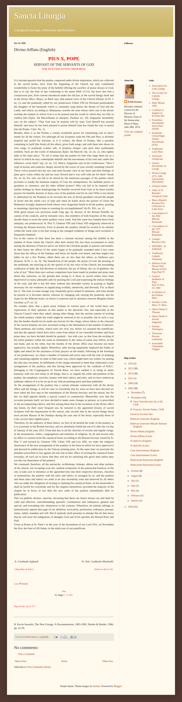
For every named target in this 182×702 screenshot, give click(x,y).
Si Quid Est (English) (140, 441)
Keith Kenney (135, 102)
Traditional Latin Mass (157, 150)
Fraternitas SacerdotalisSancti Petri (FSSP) (158, 124)
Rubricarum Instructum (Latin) (145, 465)
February (135, 495)
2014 (131, 373)
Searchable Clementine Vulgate (157, 346)
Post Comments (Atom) (39, 667)
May (133, 490)
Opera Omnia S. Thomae (160, 311)
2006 (131, 383)
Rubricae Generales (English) (144, 419)
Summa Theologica (157, 328)
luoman (96, 686)
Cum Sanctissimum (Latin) (143, 455)
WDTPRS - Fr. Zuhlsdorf (159, 248)
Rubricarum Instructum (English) (146, 460)
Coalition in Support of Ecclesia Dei (158, 113)
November (136, 397)
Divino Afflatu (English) (142, 431)
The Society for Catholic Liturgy (159, 96)
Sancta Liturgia (39, 15)
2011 (131, 378)
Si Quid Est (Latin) (139, 445)
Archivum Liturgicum (157, 157)
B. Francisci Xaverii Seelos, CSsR (147, 409)
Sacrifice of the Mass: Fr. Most (159, 303)
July (133, 480)
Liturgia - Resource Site (158, 240)
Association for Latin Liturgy (159, 87)
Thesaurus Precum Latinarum (157, 336)
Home (64, 661)
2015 (131, 368)
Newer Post (20, 661)
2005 (131, 388)
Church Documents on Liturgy (159, 166)
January (135, 500)
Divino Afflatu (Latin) (141, 436)
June (133, 485)
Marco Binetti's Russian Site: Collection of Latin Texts (159, 204)
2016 (131, 363)
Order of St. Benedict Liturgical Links (160, 193)
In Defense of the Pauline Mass (158, 295)
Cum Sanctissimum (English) (144, 450)
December (136, 392)
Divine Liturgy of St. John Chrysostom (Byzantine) (159, 177)
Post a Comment (26, 654)
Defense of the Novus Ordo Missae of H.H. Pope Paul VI (159, 267)
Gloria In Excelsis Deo (141, 414)
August (135, 476)
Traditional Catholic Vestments (157, 256)
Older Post (108, 661)
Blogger (117, 686)
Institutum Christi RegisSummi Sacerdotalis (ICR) (158, 139)
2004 (131, 506)
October (135, 471)
